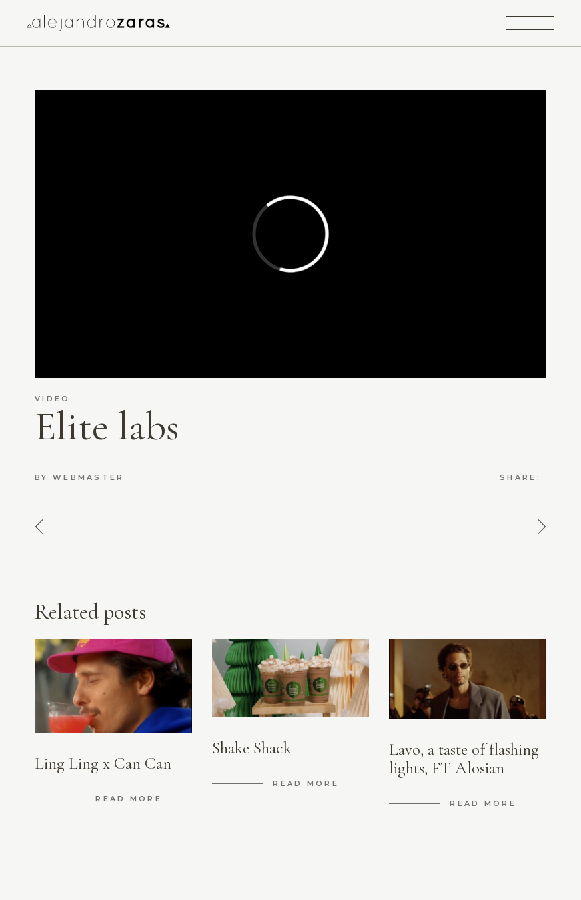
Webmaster (89, 477)
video (53, 398)
